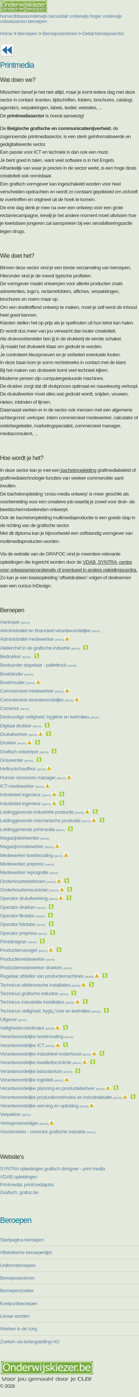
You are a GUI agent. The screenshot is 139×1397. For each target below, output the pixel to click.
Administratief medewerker (32, 639)
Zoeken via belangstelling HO (29, 1341)
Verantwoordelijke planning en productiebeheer (52, 1088)
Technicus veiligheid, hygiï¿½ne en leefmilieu (50, 1011)
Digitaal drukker (20, 725)
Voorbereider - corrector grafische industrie (47, 1131)
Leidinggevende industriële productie (42, 812)
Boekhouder (17, 682)
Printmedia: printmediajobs (27, 1184)
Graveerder (16, 760)
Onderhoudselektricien (28, 881)
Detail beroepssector (103, 33)
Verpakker (15, 1114)
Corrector (14, 708)
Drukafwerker (18, 734)
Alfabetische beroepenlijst (26, 1252)
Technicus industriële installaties (37, 1002)
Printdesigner (18, 941)
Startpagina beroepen (22, 1240)
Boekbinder (16, 674)
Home (6, 33)
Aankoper (15, 622)
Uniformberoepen (17, 1265)
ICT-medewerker (22, 786)
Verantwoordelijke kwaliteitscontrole (40, 1062)
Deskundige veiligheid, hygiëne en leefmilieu (49, 717)
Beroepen (27, 33)
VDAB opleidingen (18, 1177)
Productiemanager (23, 950)
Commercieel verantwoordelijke (36, 700)
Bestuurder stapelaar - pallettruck (38, 665)
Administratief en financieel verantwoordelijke (50, 630)
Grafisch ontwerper (24, 751)
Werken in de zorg (18, 1328)
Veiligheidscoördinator (27, 1028)
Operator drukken (23, 907)
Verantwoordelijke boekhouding (36, 1036)
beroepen (37, 21)
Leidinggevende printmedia (32, 829)
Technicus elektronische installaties (40, 985)
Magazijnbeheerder (24, 838)
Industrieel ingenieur (25, 794)
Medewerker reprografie (29, 872)
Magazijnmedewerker (26, 846)
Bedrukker (15, 656)
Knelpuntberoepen (18, 1303)
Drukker (13, 743)
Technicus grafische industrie (34, 993)
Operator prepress (23, 933)
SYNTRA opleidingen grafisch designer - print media (52, 1168)
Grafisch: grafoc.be (19, 1192)
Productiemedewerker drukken (36, 967)
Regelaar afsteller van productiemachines (46, 976)
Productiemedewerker (27, 959)
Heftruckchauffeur (23, 768)
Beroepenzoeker (17, 1290)
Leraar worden (14, 1316)
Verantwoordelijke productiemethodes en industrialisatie (61, 1097)
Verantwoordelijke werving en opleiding (44, 1105)
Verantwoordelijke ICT (27, 1045)
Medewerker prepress (27, 864)
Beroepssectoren (60, 33)
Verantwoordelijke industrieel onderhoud (45, 1054)
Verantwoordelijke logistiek (31, 1080)
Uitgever (13, 1019)
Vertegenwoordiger (24, 1123)
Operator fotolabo (22, 924)
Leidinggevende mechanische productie (45, 820)
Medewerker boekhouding (31, 855)
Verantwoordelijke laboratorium (36, 1071)
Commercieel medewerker (31, 691)
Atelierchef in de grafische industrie (40, 648)
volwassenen (13, 21)
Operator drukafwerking (28, 898)
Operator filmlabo (22, 915)
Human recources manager (33, 777)
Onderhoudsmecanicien (29, 890)
